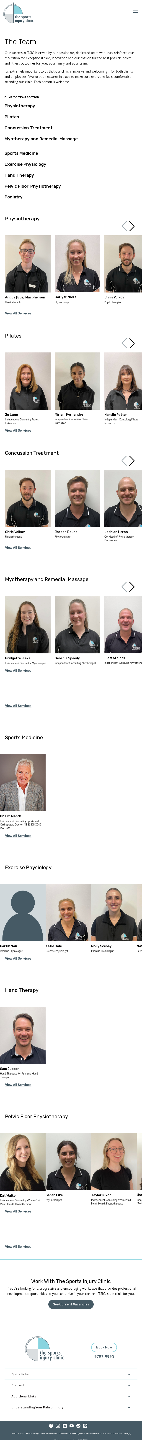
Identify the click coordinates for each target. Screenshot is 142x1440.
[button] (132, 226)
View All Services (18, 313)
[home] (18, 13)
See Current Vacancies (71, 1304)
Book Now (104, 1347)
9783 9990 (104, 1357)
